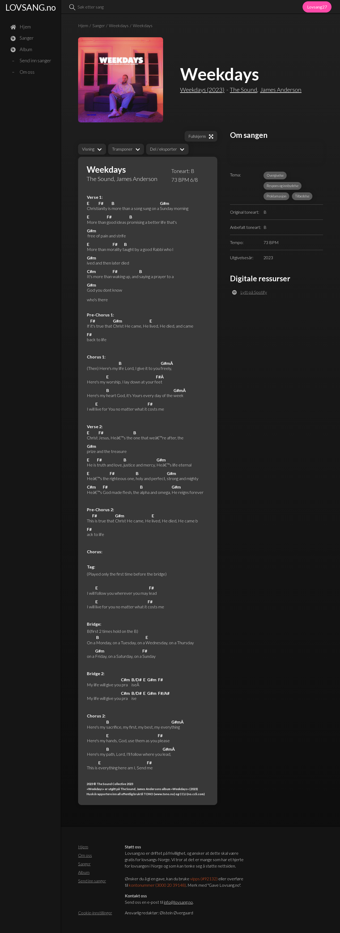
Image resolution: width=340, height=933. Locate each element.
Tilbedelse (302, 196)
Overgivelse (275, 175)
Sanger (98, 25)
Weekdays (119, 25)
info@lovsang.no (178, 902)
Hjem (83, 25)
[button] (92, 149)
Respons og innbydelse (283, 186)
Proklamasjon (276, 196)
